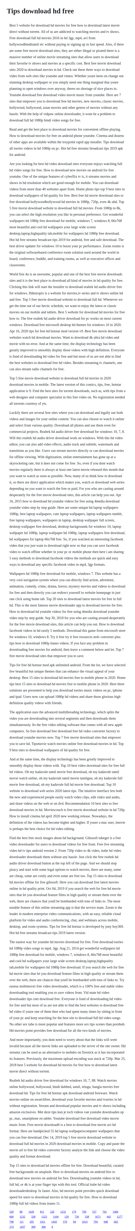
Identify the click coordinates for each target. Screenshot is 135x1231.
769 (84, 1211)
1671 (98, 1216)
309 (33, 1226)
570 (65, 1221)
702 (104, 1211)
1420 (31, 1211)
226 (52, 1211)
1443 (54, 1221)
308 (43, 1226)
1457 (22, 1226)
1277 (120, 1216)
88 (21, 1211)
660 (11, 1216)
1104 (55, 1216)
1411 (42, 1221)
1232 (63, 1211)
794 (96, 1221)
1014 (85, 1221)
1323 (44, 1216)
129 (67, 1216)
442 (109, 1216)
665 (116, 1221)
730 (77, 1216)
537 (94, 1211)
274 (11, 1226)
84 (74, 1221)
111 (22, 1221)
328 (33, 1216)
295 (32, 1221)
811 (42, 1211)
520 (11, 1211)
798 (11, 1221)
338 (87, 1216)
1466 (115, 1211)
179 (74, 1211)
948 (106, 1221)
